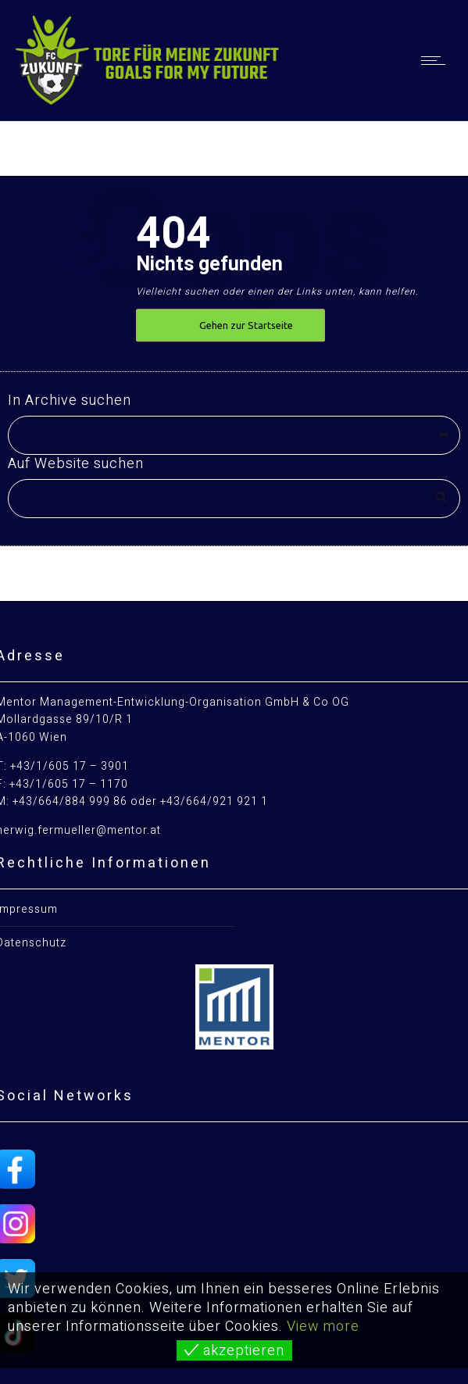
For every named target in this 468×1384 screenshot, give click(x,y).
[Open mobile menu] (436, 60)
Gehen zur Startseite (246, 325)
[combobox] (234, 435)
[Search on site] (234, 498)
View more (323, 1326)
